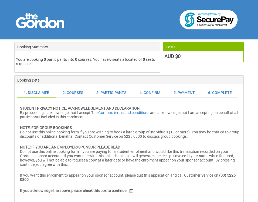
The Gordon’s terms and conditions (120, 112)
